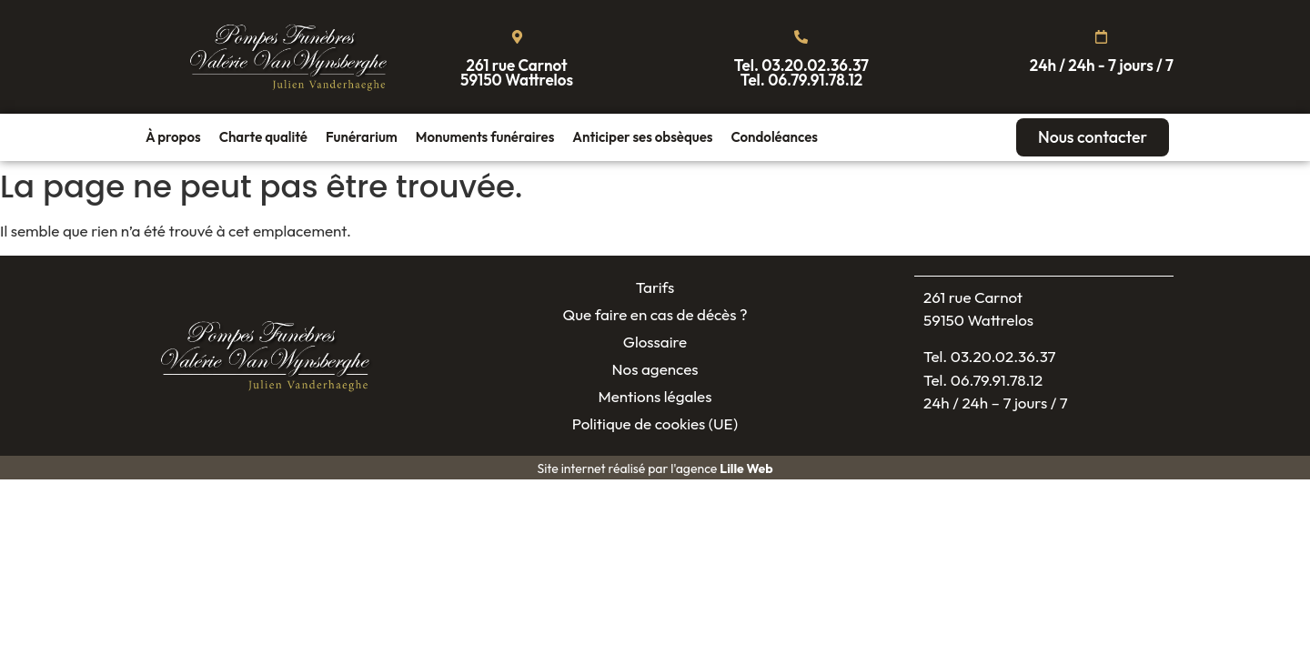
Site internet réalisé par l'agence (654, 469)
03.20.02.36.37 (815, 65)
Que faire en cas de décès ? (655, 315)
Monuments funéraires (485, 137)
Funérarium (362, 137)
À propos (173, 137)
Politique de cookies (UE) (655, 424)
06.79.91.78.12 (815, 79)
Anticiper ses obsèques (642, 137)
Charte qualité (263, 137)
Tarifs (655, 287)
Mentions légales (654, 397)
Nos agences (654, 369)
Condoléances (774, 137)
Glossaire (655, 342)
